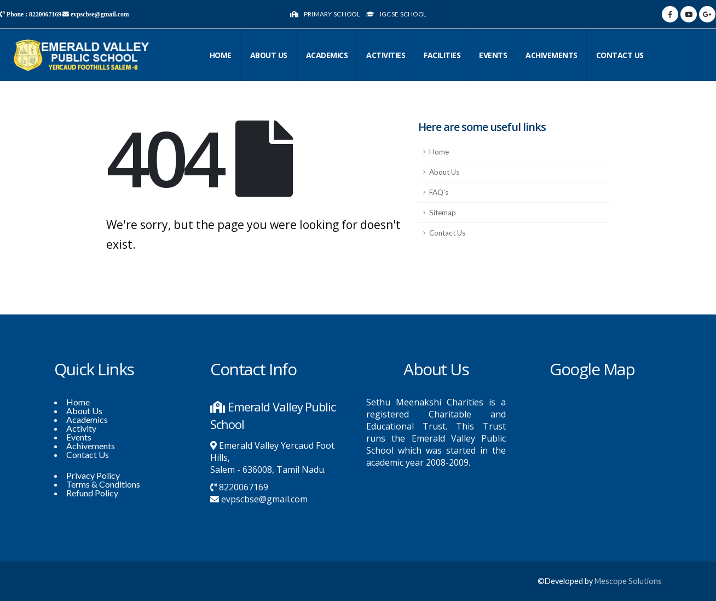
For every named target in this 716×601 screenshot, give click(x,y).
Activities (385, 55)
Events (493, 55)
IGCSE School (396, 14)
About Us (268, 55)
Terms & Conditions (103, 484)
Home (221, 55)
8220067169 (243, 487)
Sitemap (442, 212)
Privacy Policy (93, 475)
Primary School (325, 14)
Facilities (442, 55)
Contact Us (447, 232)
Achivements (552, 55)
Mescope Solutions (628, 581)
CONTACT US (620, 55)
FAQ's (438, 192)
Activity (81, 428)
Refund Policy (92, 493)
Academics (327, 55)
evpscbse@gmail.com (264, 499)
